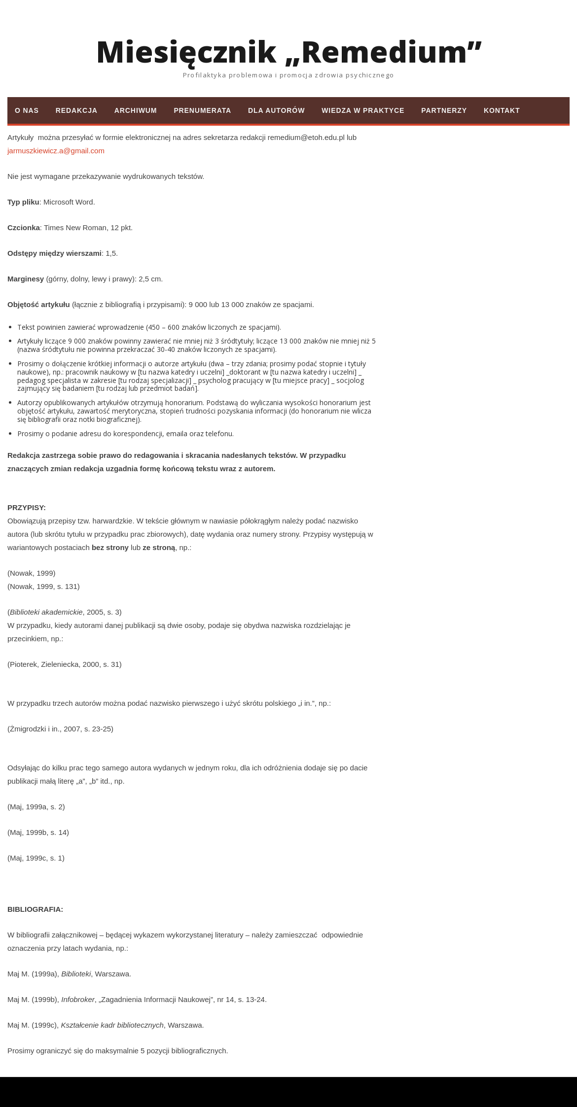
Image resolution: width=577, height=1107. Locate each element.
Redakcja (77, 110)
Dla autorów (276, 110)
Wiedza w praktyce (363, 110)
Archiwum (135, 110)
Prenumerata (202, 110)
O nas (27, 110)
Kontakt (502, 110)
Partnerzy (444, 110)
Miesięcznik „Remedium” (289, 51)
